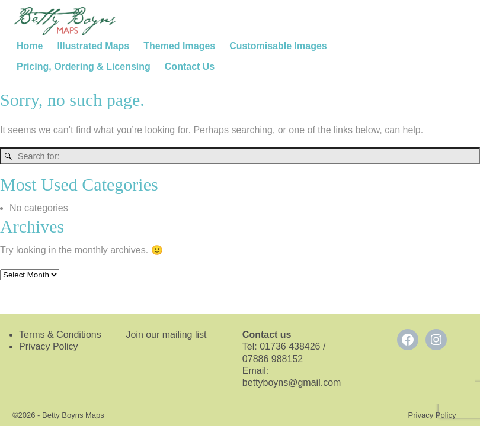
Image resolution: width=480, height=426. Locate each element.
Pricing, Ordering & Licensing (84, 67)
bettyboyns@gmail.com (293, 382)
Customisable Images (278, 46)
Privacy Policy (48, 346)
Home (30, 46)
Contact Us (190, 67)
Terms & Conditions (60, 335)
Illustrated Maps (93, 46)
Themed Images (179, 46)
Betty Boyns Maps (73, 415)
